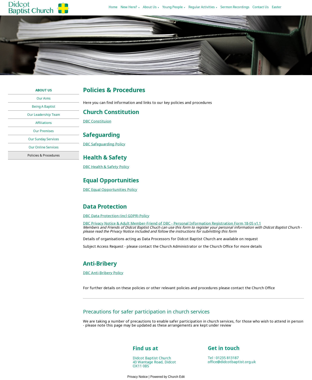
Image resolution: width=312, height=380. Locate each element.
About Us (150, 7)
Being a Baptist (43, 106)
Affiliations (43, 123)
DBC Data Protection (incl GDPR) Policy (116, 216)
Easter (276, 7)
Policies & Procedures (43, 155)
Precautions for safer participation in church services (146, 311)
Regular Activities (201, 7)
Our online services (43, 147)
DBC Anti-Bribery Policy (103, 272)
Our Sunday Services (43, 139)
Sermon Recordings (234, 7)
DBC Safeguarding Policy (104, 144)
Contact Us (261, 7)
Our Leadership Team (43, 114)
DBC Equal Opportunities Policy (110, 189)
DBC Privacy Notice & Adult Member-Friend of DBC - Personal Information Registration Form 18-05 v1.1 (172, 223)
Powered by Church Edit (167, 376)
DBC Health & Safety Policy (106, 166)
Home (113, 7)
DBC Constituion (97, 121)
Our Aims (44, 98)
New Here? (129, 7)
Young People (172, 7)
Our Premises (43, 131)
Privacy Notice (137, 376)
